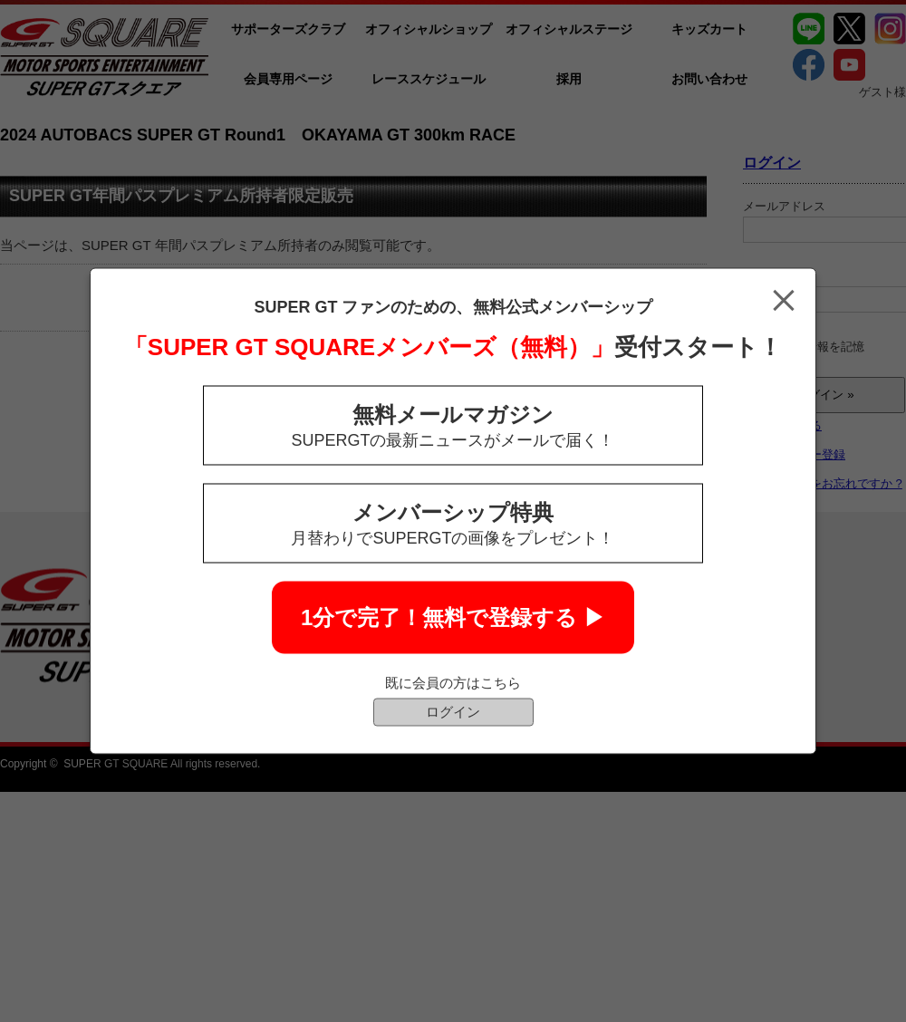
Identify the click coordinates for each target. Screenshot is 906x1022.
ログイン (453, 711)
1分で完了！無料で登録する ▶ (453, 617)
